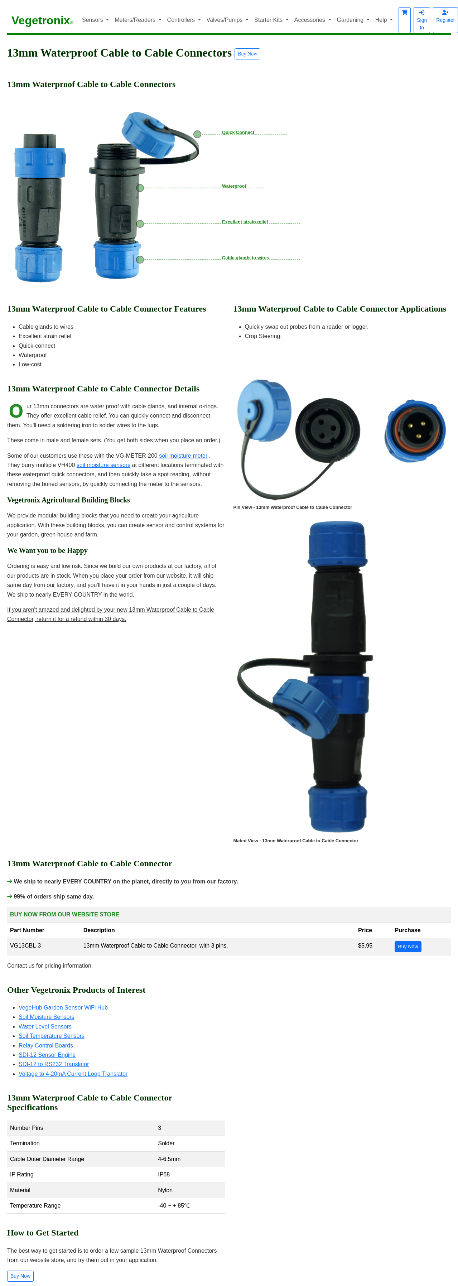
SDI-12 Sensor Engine (47, 1055)
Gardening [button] (351, 20)
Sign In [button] (422, 20)
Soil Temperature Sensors (52, 1036)
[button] (405, 20)
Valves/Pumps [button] (226, 20)
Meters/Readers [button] (136, 20)
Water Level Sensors (45, 1026)
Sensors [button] (93, 20)
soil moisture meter (183, 456)
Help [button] (382, 20)
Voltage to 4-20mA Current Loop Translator (73, 1074)
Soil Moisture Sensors (46, 1017)
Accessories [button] (310, 20)
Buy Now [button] (247, 54)
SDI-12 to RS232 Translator (54, 1064)
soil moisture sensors (103, 465)
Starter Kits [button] (269, 20)
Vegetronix (42, 20)
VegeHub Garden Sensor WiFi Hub (63, 1008)
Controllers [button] (182, 20)
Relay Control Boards (46, 1045)
